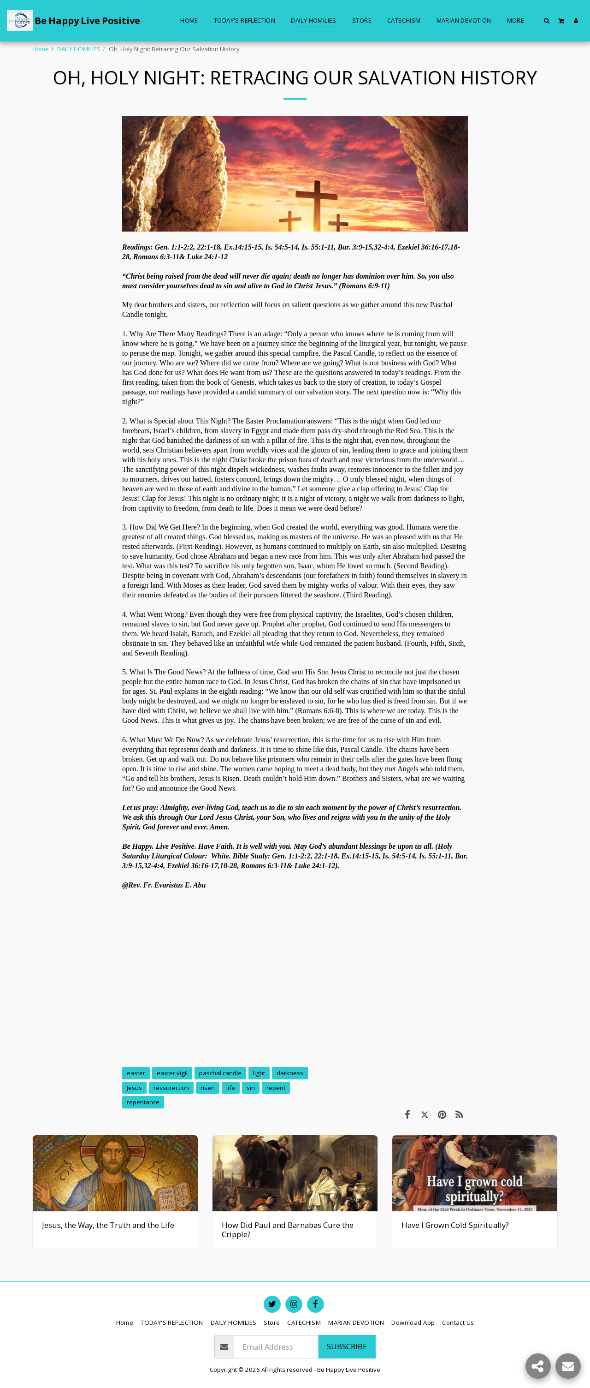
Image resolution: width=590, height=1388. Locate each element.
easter (136, 1073)
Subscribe (347, 1346)
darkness (290, 1073)
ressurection (171, 1088)
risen (208, 1088)
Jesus (134, 1088)
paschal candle (220, 1073)
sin (251, 1088)
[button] (547, 20)
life (230, 1088)
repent (275, 1088)
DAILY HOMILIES (78, 49)
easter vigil (172, 1073)
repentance (143, 1102)
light (259, 1073)
